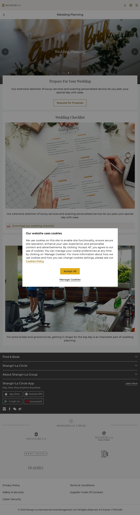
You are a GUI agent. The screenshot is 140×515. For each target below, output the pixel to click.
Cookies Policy (35, 261)
